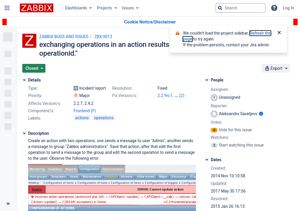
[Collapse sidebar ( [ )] (8, 203)
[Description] (24, 133)
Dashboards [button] (76, 8)
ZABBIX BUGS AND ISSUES (63, 36)
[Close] (279, 33)
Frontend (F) (85, 110)
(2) (182, 95)
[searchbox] (240, 8)
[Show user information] (261, 113)
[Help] (274, 8)
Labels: (34, 118)
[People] (207, 80)
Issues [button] (128, 8)
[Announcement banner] (150, 22)
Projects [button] (104, 8)
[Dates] (207, 160)
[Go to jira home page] (36, 8)
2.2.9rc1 (165, 95)
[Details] (24, 80)
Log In (288, 8)
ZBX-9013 (103, 36)
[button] (7, 8)
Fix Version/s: (124, 95)
